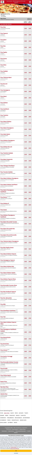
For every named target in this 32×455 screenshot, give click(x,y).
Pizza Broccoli (3, 84)
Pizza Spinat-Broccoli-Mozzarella (8, 235)
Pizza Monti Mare (4, 344)
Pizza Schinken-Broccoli (6, 147)
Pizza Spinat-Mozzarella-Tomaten (8, 222)
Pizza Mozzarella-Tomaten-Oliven (8, 285)
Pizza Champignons (5, 90)
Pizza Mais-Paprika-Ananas (7, 247)
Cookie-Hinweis (14, 447)
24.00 (30, 28)
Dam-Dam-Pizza (4, 387)
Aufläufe (21, 413)
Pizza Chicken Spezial (5, 375)
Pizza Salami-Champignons (7, 128)
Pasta (16, 413)
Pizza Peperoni (4, 33)
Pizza (1, 413)
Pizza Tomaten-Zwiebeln (6, 172)
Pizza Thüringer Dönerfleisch (7, 165)
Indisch (18, 415)
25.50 (30, 123)
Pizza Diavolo (3, 197)
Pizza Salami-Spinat (5, 134)
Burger (2, 415)
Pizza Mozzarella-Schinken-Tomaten (9, 362)
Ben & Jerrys (3, 422)
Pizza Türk (2, 317)
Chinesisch (3, 417)
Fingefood (12, 415)
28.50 (30, 389)
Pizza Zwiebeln (4, 71)
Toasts (26, 413)
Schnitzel (23, 415)
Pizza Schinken (4, 102)
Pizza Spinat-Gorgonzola (6, 159)
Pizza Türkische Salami (5, 77)
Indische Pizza (3, 394)
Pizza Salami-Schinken (5, 121)
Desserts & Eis (15, 420)
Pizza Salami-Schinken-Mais (7, 266)
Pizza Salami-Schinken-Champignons (9, 178)
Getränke (10, 422)
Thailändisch (10, 417)
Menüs (15, 422)
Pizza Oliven (3, 65)
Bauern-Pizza (3, 381)
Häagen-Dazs (23, 420)
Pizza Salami (3, 96)
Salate (12, 413)
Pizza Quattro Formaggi (6, 356)
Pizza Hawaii (3, 209)
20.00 (25, 34)
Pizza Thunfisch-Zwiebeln (6, 153)
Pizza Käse (3, 27)
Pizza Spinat (3, 39)
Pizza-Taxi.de (15, 429)
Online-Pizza (22, 429)
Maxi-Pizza (6, 413)
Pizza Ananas (3, 58)
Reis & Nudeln (18, 417)
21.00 (25, 123)
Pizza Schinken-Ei (4, 203)
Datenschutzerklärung (14, 448)
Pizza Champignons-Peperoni (7, 260)
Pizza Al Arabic (3, 368)
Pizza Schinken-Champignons (7, 140)
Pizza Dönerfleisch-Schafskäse (7, 310)
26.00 (25, 338)
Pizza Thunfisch (4, 115)
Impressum (4, 431)
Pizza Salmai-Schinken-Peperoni (8, 254)
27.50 (30, 338)
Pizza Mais (3, 46)
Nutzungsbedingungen (21, 431)
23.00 (25, 179)
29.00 (30, 396)
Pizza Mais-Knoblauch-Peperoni (8, 291)
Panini (9, 420)
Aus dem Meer (26, 417)
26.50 (30, 179)
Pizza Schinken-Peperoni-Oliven (8, 279)
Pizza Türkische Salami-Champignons (9, 241)
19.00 (25, 28)
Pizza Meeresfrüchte (5, 337)
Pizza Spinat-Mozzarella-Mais (7, 228)
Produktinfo (2, 29)
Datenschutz (11, 431)
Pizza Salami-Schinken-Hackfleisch (8, 184)
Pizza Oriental (3, 350)
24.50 (30, 34)
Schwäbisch (3, 420)
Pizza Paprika (3, 52)
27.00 (30, 242)
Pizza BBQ (2, 304)
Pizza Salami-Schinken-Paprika (7, 272)
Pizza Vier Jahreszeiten (6, 298)
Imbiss (6, 415)
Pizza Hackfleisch (4, 109)
